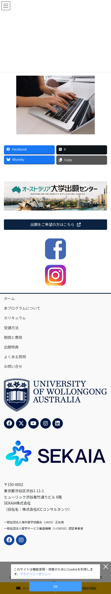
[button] (55, 224)
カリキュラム (15, 317)
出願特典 (11, 347)
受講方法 (11, 327)
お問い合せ (13, 366)
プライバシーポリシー (35, 574)
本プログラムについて (22, 308)
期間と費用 (13, 337)
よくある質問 (15, 356)
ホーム (9, 298)
